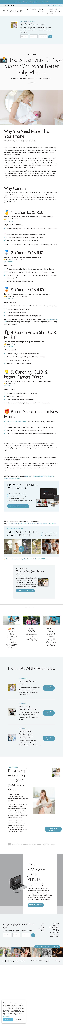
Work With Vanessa (50, 11)
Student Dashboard (56, 982)
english (36, 79)
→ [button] (50, 37)
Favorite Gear (55, 994)
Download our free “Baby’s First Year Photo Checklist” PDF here (28, 560)
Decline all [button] (19, 1019)
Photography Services (55, 991)
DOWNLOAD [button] (48, 705)
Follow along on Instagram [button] (44, 1007)
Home (43, 982)
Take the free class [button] (26, 609)
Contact (42, 987)
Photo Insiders (41, 10)
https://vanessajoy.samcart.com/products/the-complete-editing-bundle (32, 524)
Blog (43, 985)
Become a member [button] (39, 958)
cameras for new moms (26, 79)
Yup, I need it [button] (49, 733)
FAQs (43, 989)
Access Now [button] (49, 760)
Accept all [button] (8, 1019)
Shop (43, 984)
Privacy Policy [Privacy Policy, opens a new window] (6, 1016)
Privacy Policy (41, 1021)
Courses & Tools (58, 10)
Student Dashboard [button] (55, 5)
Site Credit (47, 1022)
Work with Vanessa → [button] (53, 869)
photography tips (45, 79)
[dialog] (14, 1011)
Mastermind (31, 9)
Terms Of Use (33, 1021)
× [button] (24, 1001)
